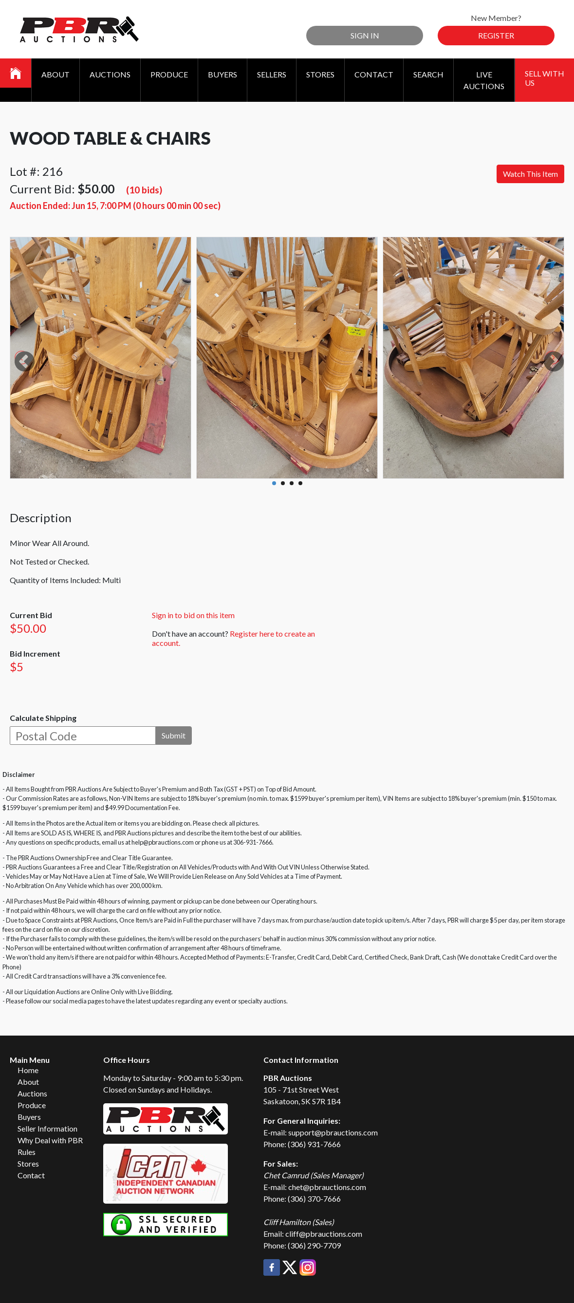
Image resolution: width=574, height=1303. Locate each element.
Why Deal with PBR (50, 1140)
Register (496, 35)
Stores (320, 74)
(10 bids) (144, 189)
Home (28, 1070)
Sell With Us (544, 78)
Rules (27, 1151)
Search (428, 74)
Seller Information (47, 1128)
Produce (169, 74)
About (55, 74)
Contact (373, 74)
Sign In (365, 35)
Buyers (222, 74)
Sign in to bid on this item (193, 615)
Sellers (271, 74)
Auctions (110, 74)
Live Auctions (483, 80)
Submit (173, 735)
